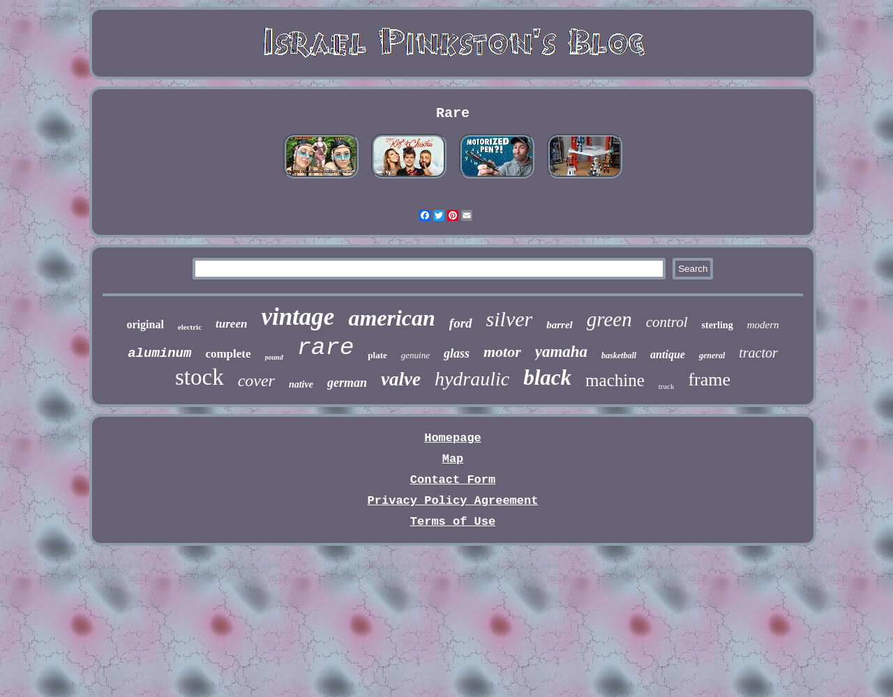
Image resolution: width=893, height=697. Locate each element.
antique (667, 354)
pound (274, 357)
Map (453, 459)
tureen (231, 323)
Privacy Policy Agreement (453, 500)
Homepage (452, 438)
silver (509, 318)
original (145, 324)
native (301, 384)
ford (460, 323)
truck (667, 386)
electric (190, 327)
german (347, 383)
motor (502, 351)
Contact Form (452, 480)
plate (377, 355)
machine (615, 380)
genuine (415, 355)
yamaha (561, 351)
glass (457, 353)
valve (401, 379)
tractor (758, 352)
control (667, 322)
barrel (559, 324)
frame (709, 379)
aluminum (159, 353)
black (547, 377)
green (609, 319)
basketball (618, 355)
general (712, 355)
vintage (297, 316)
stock (199, 377)
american (391, 317)
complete (227, 353)
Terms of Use (452, 521)
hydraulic (472, 379)
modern (763, 324)
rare (325, 348)
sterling (717, 325)
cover (256, 381)
